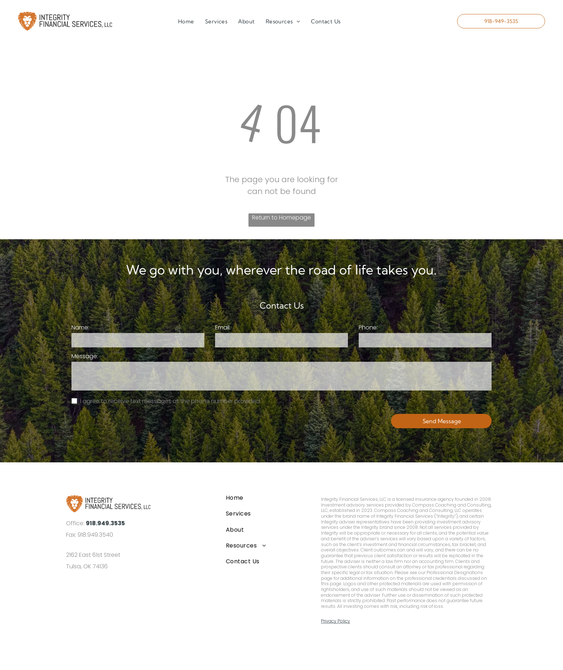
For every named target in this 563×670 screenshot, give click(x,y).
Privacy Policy (335, 621)
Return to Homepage (281, 217)
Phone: (368, 327)
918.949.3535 (105, 523)
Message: (84, 356)
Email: (223, 327)
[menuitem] (186, 22)
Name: (80, 327)
